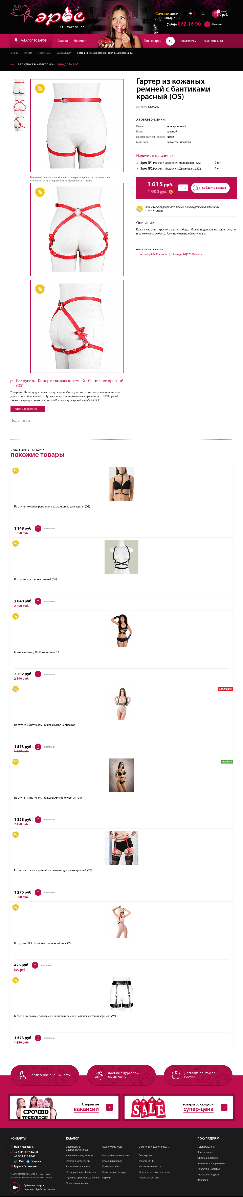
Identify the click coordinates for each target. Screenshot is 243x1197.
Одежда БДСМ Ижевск (187, 254)
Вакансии (202, 1181)
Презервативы (110, 1167)
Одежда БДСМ (66, 53)
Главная (14, 53)
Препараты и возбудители (81, 1173)
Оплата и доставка (207, 1158)
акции (159, 211)
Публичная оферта (34, 1186)
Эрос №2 (146, 169)
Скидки (68, 41)
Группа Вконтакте (23, 1167)
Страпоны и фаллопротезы (154, 1147)
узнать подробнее (28, 409)
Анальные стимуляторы (79, 1156)
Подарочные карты (77, 1184)
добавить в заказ (209, 188)
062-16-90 (181, 25)
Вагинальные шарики (78, 1167)
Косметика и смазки (150, 1167)
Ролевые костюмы (149, 1178)
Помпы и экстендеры (78, 1162)
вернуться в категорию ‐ (45, 65)
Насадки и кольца (112, 1162)
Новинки (85, 41)
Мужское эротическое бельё (82, 1178)
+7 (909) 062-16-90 (24, 1152)
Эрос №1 (146, 163)
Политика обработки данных (39, 1190)
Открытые (61, 1108)
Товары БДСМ (45, 53)
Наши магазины (213, 41)
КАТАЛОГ (33, 41)
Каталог (28, 53)
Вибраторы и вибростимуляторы (77, 1149)
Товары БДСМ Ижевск (151, 254)
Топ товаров (152, 41)
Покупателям (189, 41)
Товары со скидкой (208, 1175)
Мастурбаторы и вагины (116, 1156)
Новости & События (208, 1170)
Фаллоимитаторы (112, 1147)
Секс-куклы (145, 1156)
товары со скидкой (176, 1108)
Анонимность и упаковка (211, 1164)
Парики (106, 1178)
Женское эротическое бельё (155, 1173)
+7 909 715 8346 (25, 1157)
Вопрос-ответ (205, 1153)
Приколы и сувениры (114, 1173)
